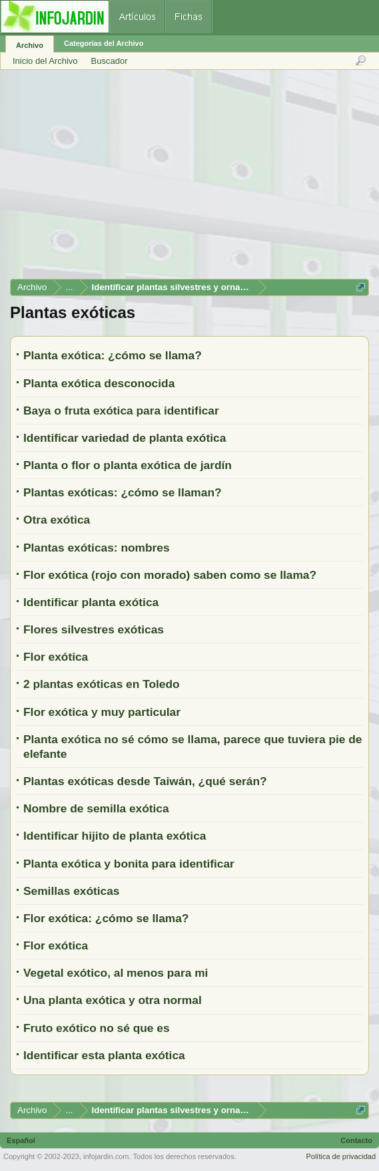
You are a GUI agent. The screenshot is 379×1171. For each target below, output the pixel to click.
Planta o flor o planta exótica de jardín (127, 465)
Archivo (29, 45)
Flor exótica (55, 656)
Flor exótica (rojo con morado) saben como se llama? (169, 575)
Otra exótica (56, 519)
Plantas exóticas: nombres (96, 547)
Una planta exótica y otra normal (112, 1000)
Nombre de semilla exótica (96, 808)
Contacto (356, 1140)
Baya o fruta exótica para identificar (121, 410)
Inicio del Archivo (45, 61)
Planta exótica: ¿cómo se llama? (112, 355)
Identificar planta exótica (91, 602)
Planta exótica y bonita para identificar (128, 863)
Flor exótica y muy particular (102, 712)
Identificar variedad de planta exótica (124, 437)
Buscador (109, 61)
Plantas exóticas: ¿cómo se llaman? (122, 492)
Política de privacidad (341, 1156)
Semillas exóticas (71, 891)
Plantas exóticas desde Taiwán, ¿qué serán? (145, 781)
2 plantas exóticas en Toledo (101, 684)
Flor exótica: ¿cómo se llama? (106, 918)
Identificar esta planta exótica (104, 1055)
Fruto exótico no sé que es (96, 1028)
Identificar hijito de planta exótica (114, 835)
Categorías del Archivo (103, 43)
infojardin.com (106, 1156)
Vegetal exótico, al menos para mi (115, 972)
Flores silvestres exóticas (93, 629)
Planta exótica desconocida (99, 383)
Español (21, 1140)
